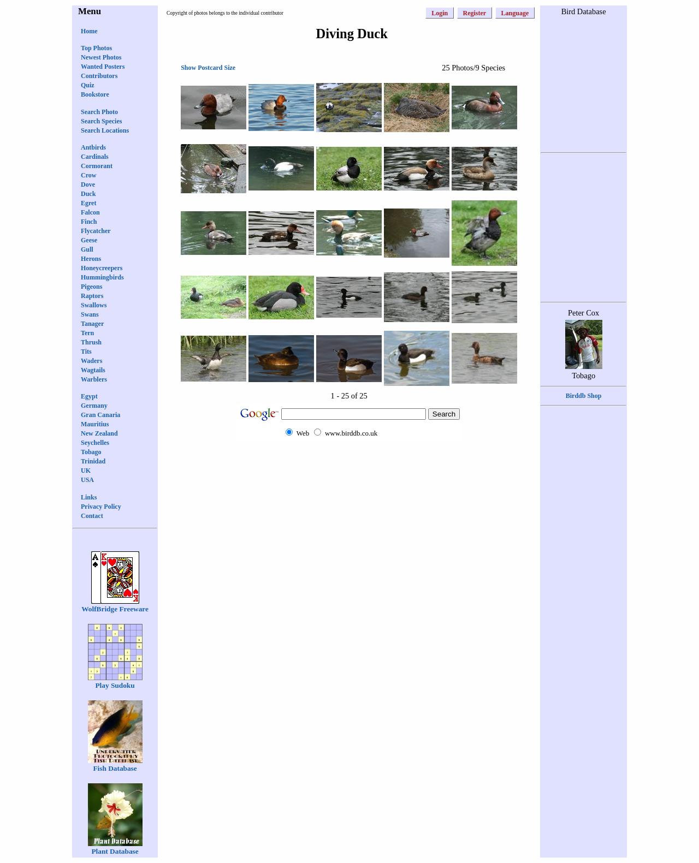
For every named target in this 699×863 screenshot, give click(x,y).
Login (439, 13)
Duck (88, 194)
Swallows (93, 305)
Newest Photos (101, 57)
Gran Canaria (100, 415)
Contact (92, 516)
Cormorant (96, 166)
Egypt (89, 396)
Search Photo (99, 112)
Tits (86, 351)
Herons (91, 259)
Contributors (99, 76)
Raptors (92, 296)
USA (87, 480)
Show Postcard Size (208, 68)
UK (86, 470)
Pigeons (91, 286)
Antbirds (93, 147)
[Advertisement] (349, 462)
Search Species (101, 121)
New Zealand (99, 433)
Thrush (91, 342)
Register (475, 13)
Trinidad (93, 461)
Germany (94, 405)
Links (89, 497)
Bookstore (95, 94)
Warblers (94, 379)
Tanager (92, 324)
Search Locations (105, 130)
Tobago (91, 452)
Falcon (90, 212)
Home (89, 31)
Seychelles (95, 443)
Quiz (87, 85)
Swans (90, 314)
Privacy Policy (101, 506)
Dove (88, 184)
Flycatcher (96, 231)
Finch (89, 221)
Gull (87, 249)
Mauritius (95, 424)
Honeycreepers (101, 268)
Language (515, 13)
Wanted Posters (103, 66)
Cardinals (95, 156)
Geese (89, 240)
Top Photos (96, 48)
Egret (88, 203)
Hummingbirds (102, 277)
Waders (91, 361)
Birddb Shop (584, 396)
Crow (88, 175)
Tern (87, 333)
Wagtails (93, 370)
